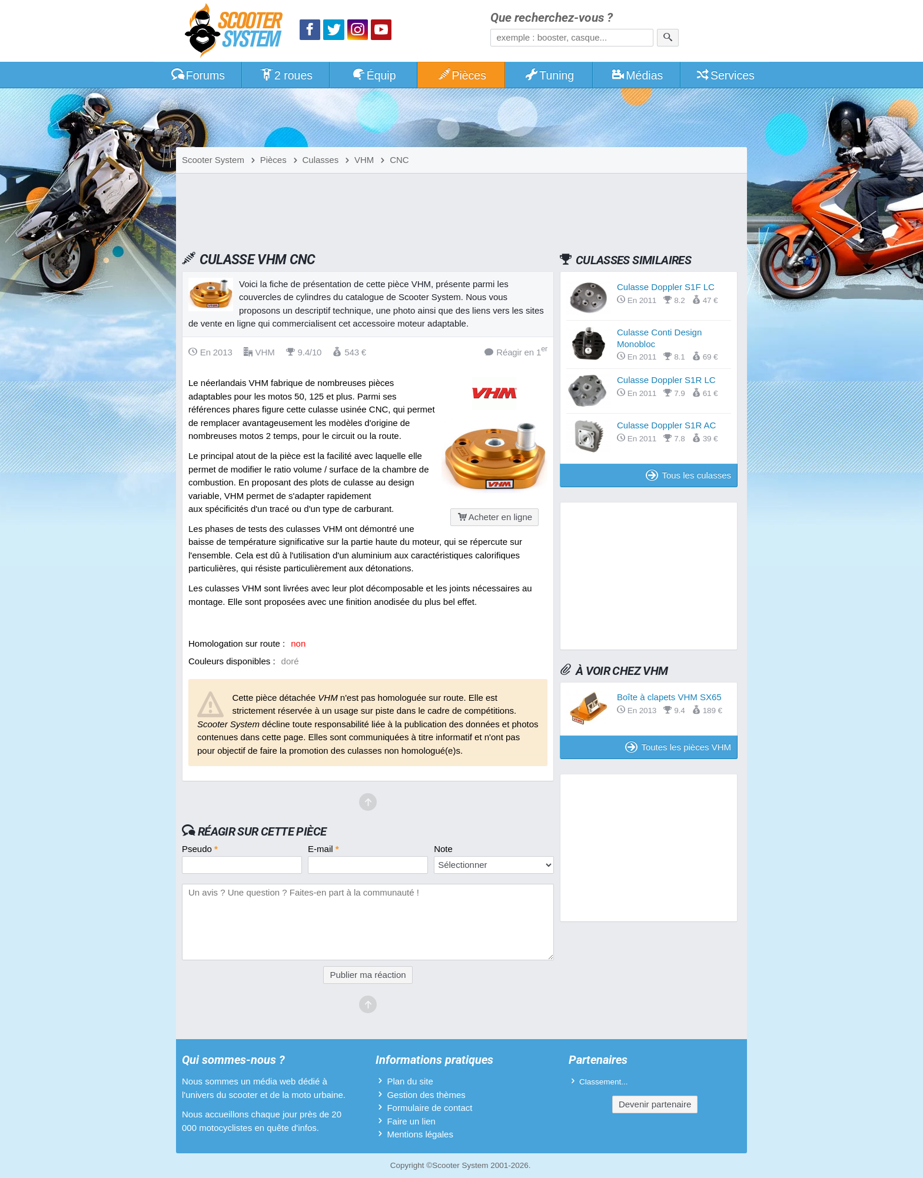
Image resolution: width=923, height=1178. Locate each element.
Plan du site (410, 1081)
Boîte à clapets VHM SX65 (669, 697)
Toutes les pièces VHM (678, 747)
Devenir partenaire (655, 1104)
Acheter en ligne (494, 517)
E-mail (323, 849)
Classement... (603, 1081)
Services (725, 75)
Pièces (461, 75)
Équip (373, 75)
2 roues (286, 75)
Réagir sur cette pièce (262, 831)
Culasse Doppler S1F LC (666, 287)
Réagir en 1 (515, 351)
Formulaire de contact (429, 1108)
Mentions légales (420, 1134)
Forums (198, 75)
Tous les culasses (688, 475)
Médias (637, 75)
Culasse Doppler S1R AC (666, 425)
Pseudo (200, 849)
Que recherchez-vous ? (551, 18)
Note (443, 849)
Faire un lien (411, 1121)
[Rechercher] (668, 37)
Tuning (549, 75)
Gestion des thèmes (426, 1095)
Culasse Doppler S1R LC (666, 380)
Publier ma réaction (368, 975)
